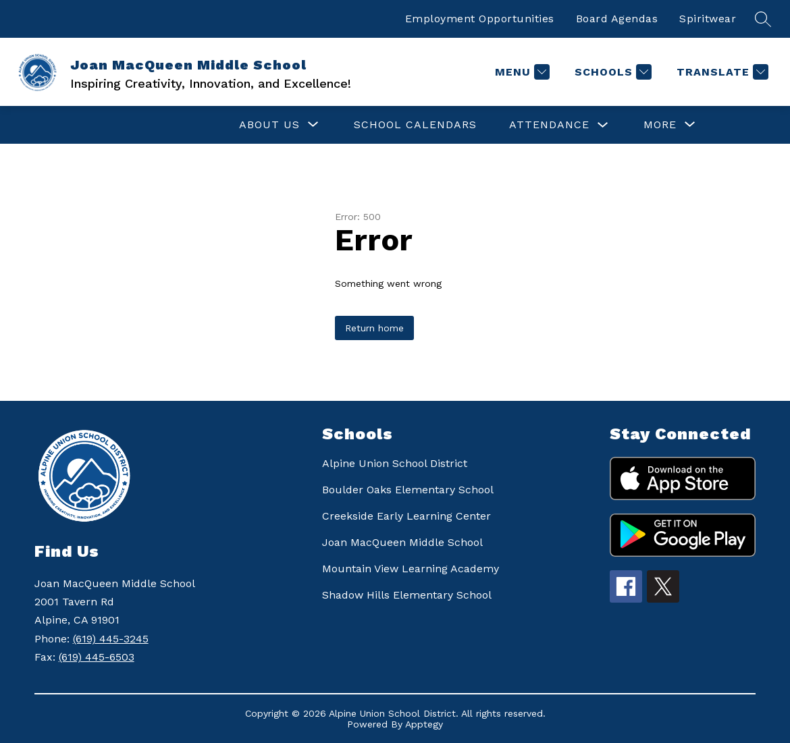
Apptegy (424, 724)
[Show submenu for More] (660, 125)
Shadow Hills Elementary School (407, 594)
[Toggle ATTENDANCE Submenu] (603, 125)
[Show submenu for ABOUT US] (269, 125)
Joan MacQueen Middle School (402, 542)
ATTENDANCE (549, 124)
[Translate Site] (720, 71)
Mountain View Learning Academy (410, 568)
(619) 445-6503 (96, 657)
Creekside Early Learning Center (406, 516)
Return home (374, 328)
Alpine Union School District (394, 463)
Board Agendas (617, 18)
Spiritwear (707, 18)
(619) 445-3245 (111, 638)
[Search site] (763, 19)
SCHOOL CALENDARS (415, 124)
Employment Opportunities (479, 18)
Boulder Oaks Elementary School (408, 489)
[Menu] (521, 71)
